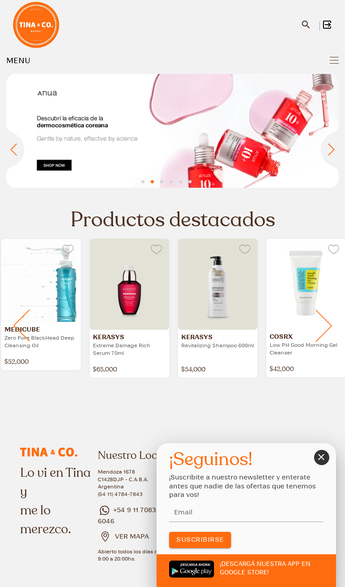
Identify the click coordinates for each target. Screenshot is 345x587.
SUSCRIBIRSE (200, 540)
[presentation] (15, 151)
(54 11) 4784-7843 (120, 494)
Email (183, 512)
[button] (143, 182)
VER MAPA (132, 537)
